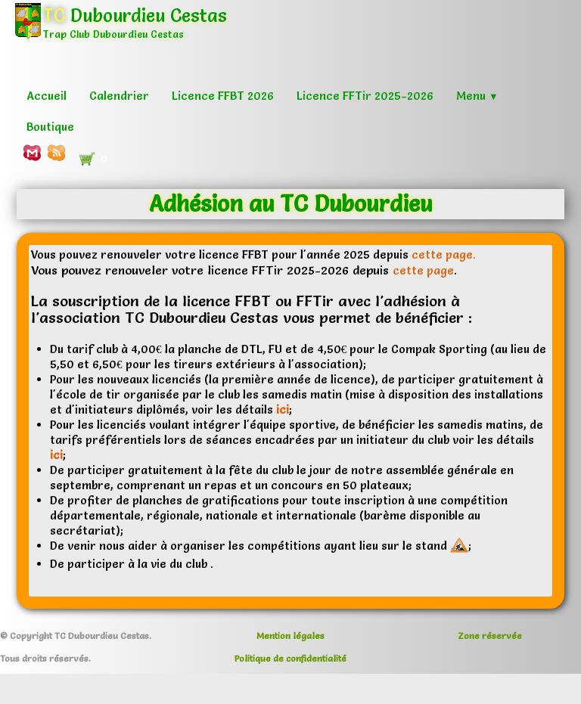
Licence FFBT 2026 (223, 95)
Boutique (50, 126)
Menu (477, 95)
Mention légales (290, 635)
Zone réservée (490, 635)
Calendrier (119, 95)
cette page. (444, 254)
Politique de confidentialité (290, 658)
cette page (423, 270)
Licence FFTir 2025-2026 (365, 95)
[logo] (126, 33)
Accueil (46, 95)
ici (282, 409)
